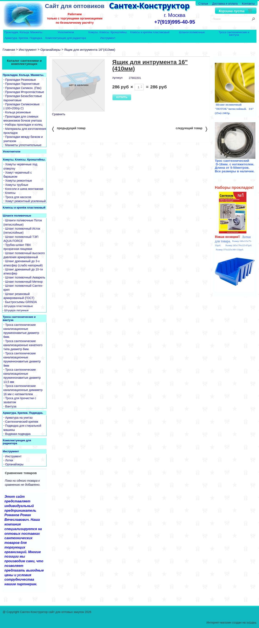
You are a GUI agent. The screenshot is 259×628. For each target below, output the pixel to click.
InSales (251, 623)
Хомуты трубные (16, 184)
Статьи (203, 3)
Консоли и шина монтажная (24, 189)
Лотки (9, 460)
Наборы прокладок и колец (23, 124)
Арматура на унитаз (19, 417)
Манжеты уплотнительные (23, 145)
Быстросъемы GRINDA (21, 302)
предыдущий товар (68, 129)
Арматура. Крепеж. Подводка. (24, 38)
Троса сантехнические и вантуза (234, 33)
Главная (9, 49)
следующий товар (191, 129)
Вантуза (10, 406)
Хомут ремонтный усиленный (25, 201)
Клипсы (10, 193)
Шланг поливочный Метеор (24, 281)
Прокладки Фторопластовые (24, 92)
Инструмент (107, 38)
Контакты (248, 3)
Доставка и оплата (225, 3)
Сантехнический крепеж (21, 421)
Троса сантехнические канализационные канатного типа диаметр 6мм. (22, 345)
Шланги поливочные (192, 32)
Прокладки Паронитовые (22, 84)
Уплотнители (66, 32)
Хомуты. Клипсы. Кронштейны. (107, 32)
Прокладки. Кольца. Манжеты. (23, 32)
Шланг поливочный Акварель (25, 277)
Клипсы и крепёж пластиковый (149, 32)
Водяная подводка (18, 434)
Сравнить (58, 114)
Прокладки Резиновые (20, 79)
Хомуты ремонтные (18, 180)
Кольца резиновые (18, 112)
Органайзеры (50, 49)
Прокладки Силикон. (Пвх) (23, 88)
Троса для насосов (18, 197)
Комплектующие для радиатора (65, 38)
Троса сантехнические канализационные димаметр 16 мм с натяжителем (22, 390)
